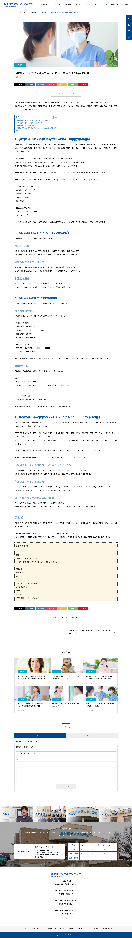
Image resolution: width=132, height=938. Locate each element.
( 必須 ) (25, 747)
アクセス (87, 5)
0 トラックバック (92, 736)
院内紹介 (62, 929)
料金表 (78, 5)
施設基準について (38, 929)
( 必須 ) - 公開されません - (26, 753)
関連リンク (115, 5)
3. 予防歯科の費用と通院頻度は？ (27, 125)
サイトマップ (107, 929)
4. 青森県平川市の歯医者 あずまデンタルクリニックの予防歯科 (36, 128)
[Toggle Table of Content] (54, 117)
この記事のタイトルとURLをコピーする (66, 93)
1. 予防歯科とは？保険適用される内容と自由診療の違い (34, 120)
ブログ (105, 5)
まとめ (18, 130)
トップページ (24, 929)
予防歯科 (20, 65)
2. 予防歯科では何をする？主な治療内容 (29, 123)
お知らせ (96, 5)
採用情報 (125, 5)
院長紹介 (69, 5)
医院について (58, 5)
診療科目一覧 (45, 5)
